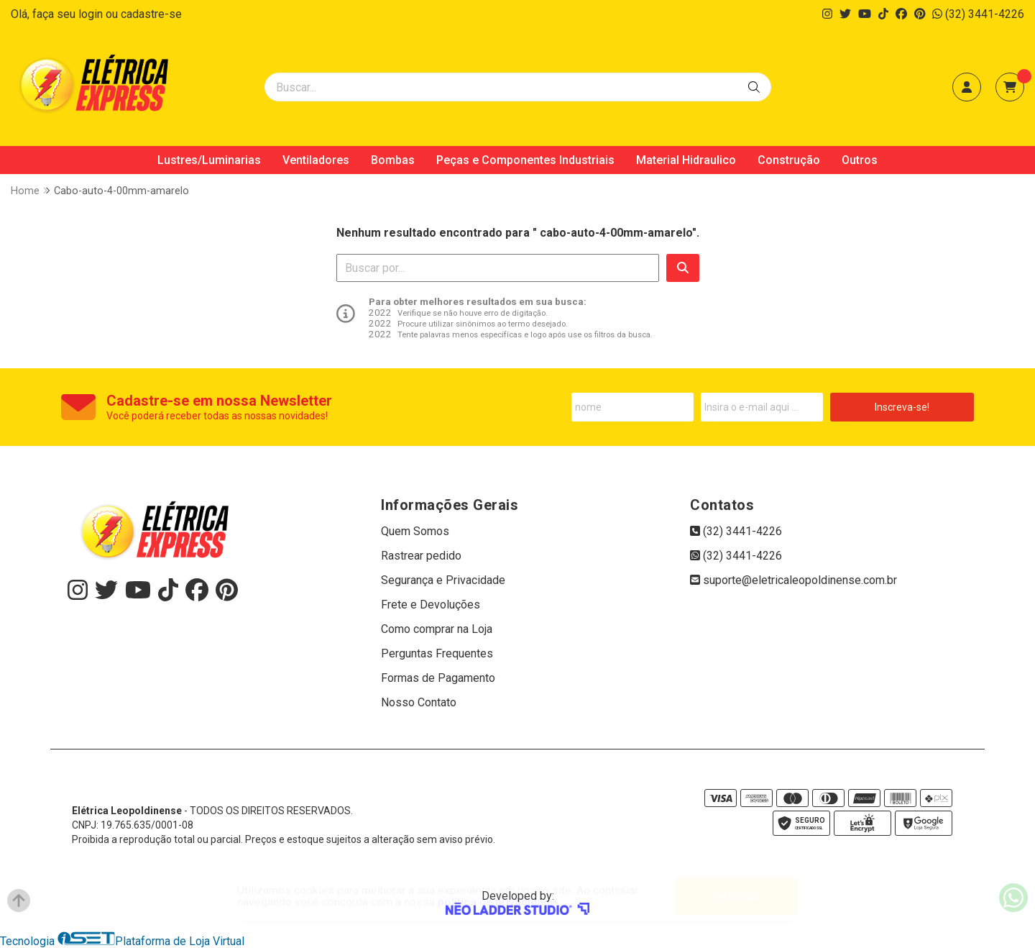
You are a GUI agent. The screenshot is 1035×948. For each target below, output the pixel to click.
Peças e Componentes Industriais (525, 160)
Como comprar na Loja (436, 629)
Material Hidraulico (686, 160)
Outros (860, 160)
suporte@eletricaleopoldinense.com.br (793, 580)
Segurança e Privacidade (443, 580)
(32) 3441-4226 (978, 14)
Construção (789, 160)
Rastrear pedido (421, 555)
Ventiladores (315, 160)
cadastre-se (151, 14)
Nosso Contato (418, 702)
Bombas (393, 160)
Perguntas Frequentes (437, 653)
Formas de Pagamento (438, 678)
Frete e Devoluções (430, 604)
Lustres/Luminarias (209, 160)
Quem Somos (415, 531)
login (92, 14)
